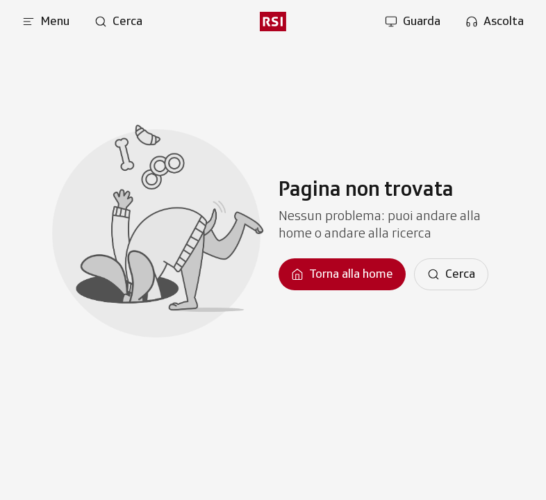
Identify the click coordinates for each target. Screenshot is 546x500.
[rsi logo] (273, 21)
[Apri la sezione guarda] (412, 22)
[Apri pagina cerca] (118, 22)
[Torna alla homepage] (342, 274)
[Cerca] (451, 274)
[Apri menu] (46, 22)
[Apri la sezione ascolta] (494, 22)
